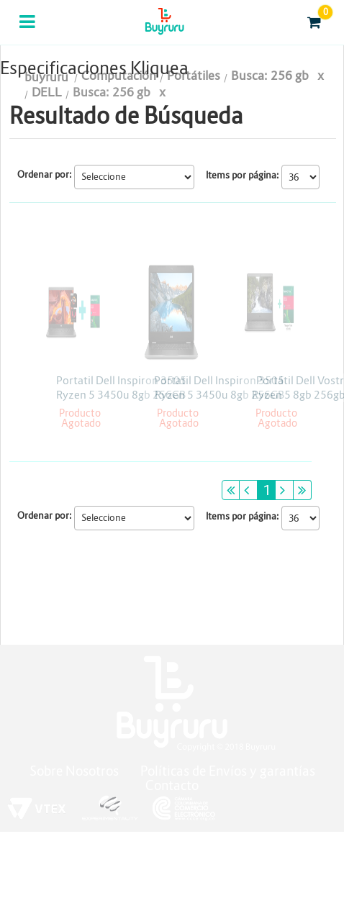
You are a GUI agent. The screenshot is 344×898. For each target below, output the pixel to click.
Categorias (28, 31)
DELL (47, 92)
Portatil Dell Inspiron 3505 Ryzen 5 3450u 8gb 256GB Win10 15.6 (121, 394)
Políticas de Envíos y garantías (227, 771)
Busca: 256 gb (111, 92)
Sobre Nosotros (74, 771)
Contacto (172, 785)
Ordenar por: (44, 174)
